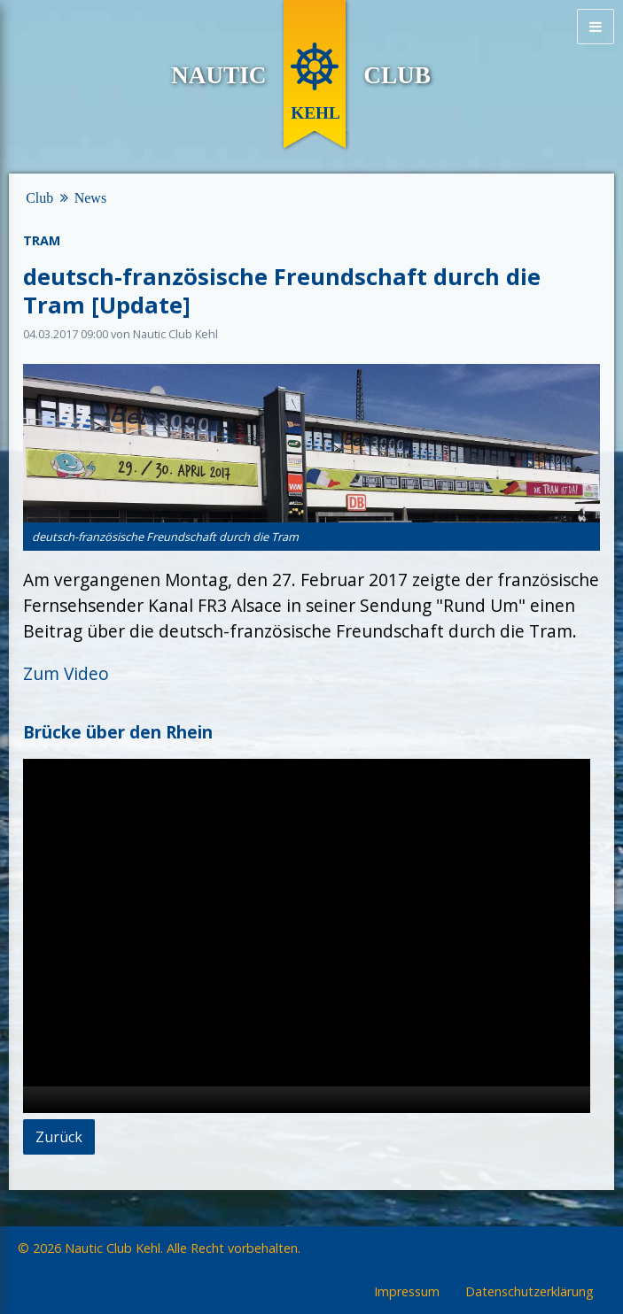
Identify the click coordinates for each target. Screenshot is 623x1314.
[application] (306, 936)
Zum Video (66, 673)
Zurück (58, 1137)
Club (39, 197)
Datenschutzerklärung (529, 1292)
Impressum (407, 1292)
